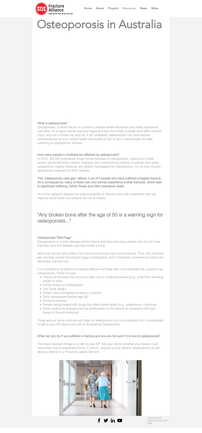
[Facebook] (99, 420)
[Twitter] (106, 420)
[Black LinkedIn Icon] (113, 420)
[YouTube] (120, 420)
